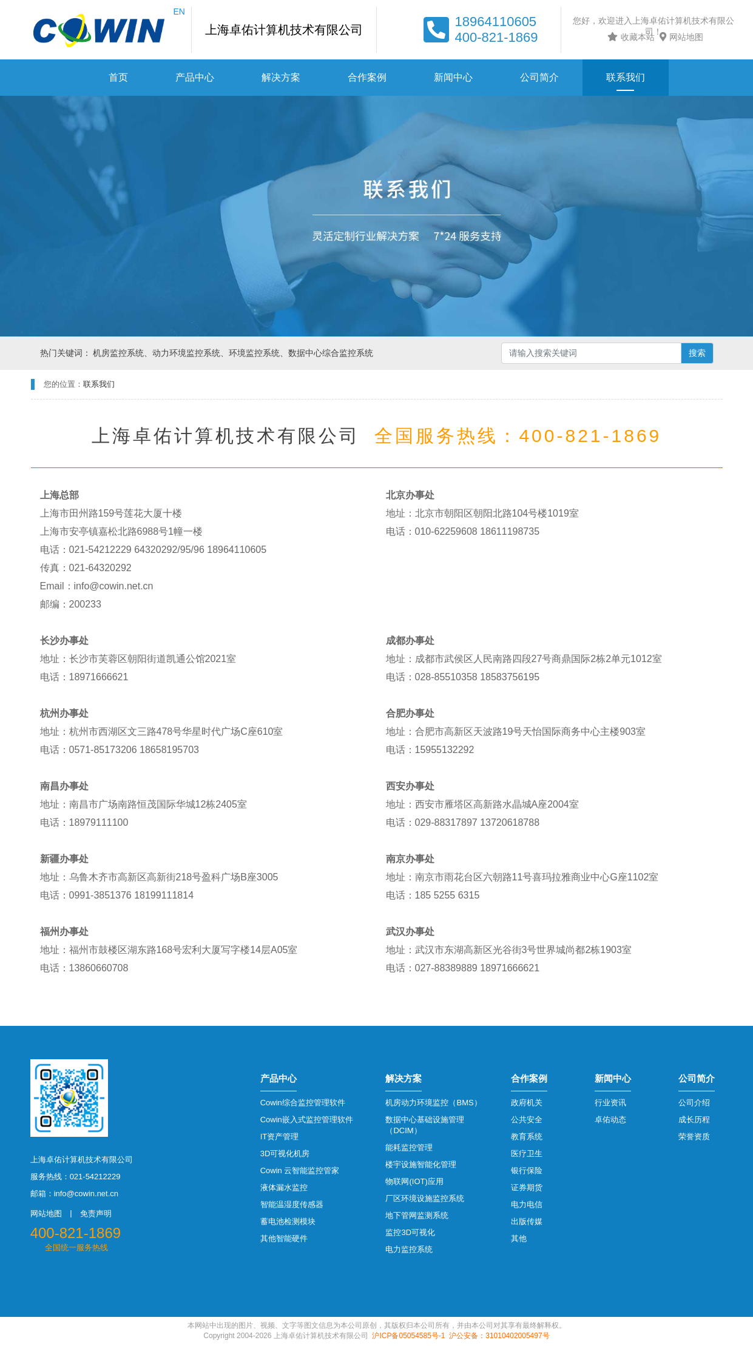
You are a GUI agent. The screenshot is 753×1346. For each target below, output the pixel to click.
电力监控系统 (409, 1249)
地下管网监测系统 (416, 1215)
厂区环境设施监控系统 (424, 1198)
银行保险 (526, 1170)
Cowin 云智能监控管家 (300, 1170)
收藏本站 (629, 37)
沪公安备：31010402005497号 (499, 1335)
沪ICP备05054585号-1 (408, 1335)
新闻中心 (453, 77)
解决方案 (281, 77)
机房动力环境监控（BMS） (433, 1102)
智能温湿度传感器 (291, 1204)
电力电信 (526, 1204)
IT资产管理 (279, 1136)
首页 (118, 77)
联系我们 (625, 77)
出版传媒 (526, 1221)
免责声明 (96, 1213)
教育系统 (526, 1136)
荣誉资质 (694, 1136)
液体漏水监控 (284, 1187)
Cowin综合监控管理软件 (302, 1102)
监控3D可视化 (410, 1232)
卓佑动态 (610, 1119)
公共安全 (526, 1119)
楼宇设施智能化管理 (420, 1164)
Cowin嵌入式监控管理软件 (306, 1119)
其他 (519, 1238)
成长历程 (694, 1119)
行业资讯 (610, 1102)
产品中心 (194, 77)
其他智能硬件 (284, 1238)
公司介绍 (694, 1102)
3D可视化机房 (285, 1153)
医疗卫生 (526, 1153)
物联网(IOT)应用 (414, 1181)
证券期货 (526, 1187)
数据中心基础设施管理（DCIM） (424, 1125)
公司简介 (539, 77)
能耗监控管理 (409, 1147)
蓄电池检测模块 (288, 1221)
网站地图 (680, 37)
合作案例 (367, 77)
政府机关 (526, 1102)
